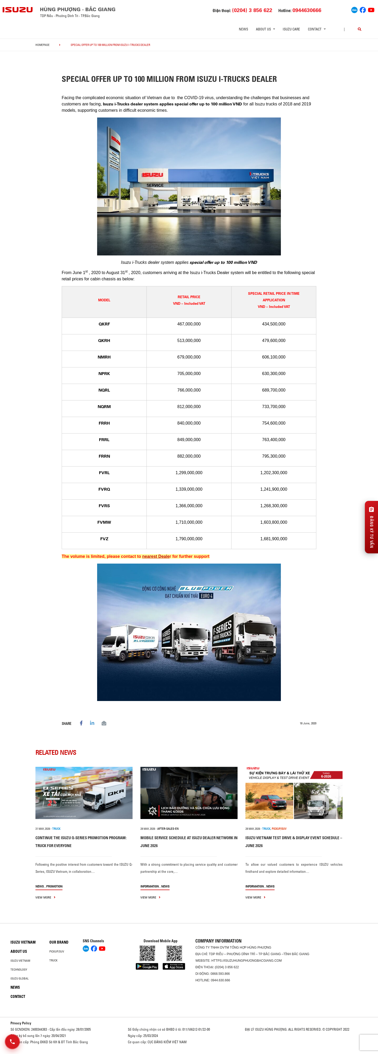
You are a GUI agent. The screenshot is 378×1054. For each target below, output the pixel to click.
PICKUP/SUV (279, 829)
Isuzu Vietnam (23, 942)
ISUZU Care (291, 29)
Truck (53, 960)
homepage (42, 45)
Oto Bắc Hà (189, 1052)
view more (45, 897)
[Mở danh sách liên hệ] (12, 1042)
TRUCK (56, 829)
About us (18, 951)
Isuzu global (19, 978)
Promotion (54, 886)
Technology (18, 969)
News (243, 29)
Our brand (59, 942)
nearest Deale (156, 556)
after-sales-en (167, 829)
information (149, 886)
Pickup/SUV (56, 951)
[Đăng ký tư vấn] (371, 527)
